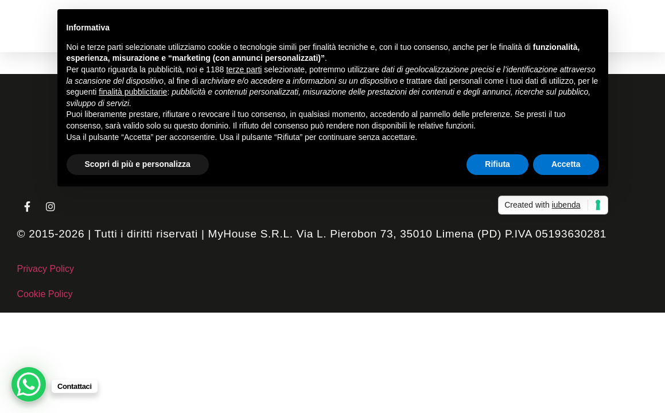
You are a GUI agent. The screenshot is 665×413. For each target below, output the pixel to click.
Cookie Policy (45, 294)
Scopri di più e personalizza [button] (137, 164)
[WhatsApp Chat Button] (28, 384)
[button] (29, 22)
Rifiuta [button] (497, 164)
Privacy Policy (46, 269)
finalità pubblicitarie (133, 91)
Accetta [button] (566, 164)
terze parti (244, 69)
